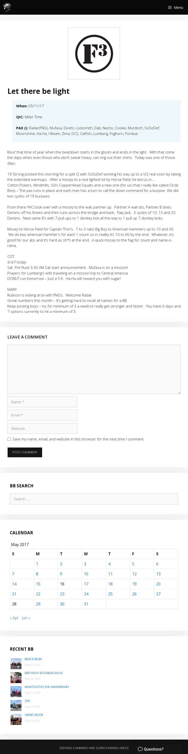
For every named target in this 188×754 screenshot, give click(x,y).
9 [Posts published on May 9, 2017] (61, 574)
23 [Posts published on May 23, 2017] (62, 594)
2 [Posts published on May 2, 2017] (61, 564)
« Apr (14, 618)
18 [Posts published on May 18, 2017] (110, 584)
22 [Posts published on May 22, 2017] (38, 594)
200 (27, 701)
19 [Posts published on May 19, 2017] (134, 584)
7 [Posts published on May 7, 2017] (13, 574)
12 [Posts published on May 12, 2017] (134, 574)
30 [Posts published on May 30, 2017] (62, 604)
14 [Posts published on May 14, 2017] (14, 584)
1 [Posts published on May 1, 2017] (37, 564)
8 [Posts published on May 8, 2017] (37, 574)
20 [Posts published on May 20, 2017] (158, 584)
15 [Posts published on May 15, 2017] (38, 584)
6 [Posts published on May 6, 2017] (157, 564)
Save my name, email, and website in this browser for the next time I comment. (78, 439)
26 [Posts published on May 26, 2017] (134, 594)
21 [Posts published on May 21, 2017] (14, 594)
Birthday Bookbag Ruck (44, 673)
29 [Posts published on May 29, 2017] (38, 604)
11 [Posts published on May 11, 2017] (110, 574)
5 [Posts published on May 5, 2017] (133, 564)
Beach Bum (33, 659)
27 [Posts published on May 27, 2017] (158, 594)
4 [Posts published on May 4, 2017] (109, 564)
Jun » (26, 618)
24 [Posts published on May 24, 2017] (86, 594)
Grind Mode (34, 715)
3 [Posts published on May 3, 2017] (85, 564)
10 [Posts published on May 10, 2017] (86, 574)
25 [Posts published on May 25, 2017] (110, 594)
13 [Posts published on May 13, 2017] (158, 574)
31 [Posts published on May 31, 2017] (86, 604)
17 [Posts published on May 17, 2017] (86, 584)
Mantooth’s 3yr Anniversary (47, 687)
